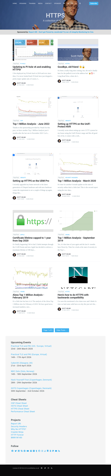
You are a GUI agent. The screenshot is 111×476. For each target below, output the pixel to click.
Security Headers (19, 426)
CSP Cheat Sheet (19, 403)
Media (40, 3)
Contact (48, 3)
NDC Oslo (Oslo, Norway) (22, 371)
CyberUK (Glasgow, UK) (22, 363)
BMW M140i (16, 437)
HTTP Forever (17, 435)
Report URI (16, 424)
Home (15, 3)
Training (32, 3)
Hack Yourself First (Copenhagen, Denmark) (31, 380)
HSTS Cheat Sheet (19, 406)
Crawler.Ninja (17, 432)
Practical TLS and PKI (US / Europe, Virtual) (31, 346)
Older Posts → (62, 330)
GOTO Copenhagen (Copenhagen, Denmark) (31, 388)
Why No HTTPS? (18, 429)
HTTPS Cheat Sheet (20, 409)
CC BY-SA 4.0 (22, 468)
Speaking (22, 3)
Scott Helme (21, 83)
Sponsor (57, 3)
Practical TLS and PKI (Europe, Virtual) (29, 354)
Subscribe (93, 3)
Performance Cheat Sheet (23, 411)
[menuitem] (14, 3)
